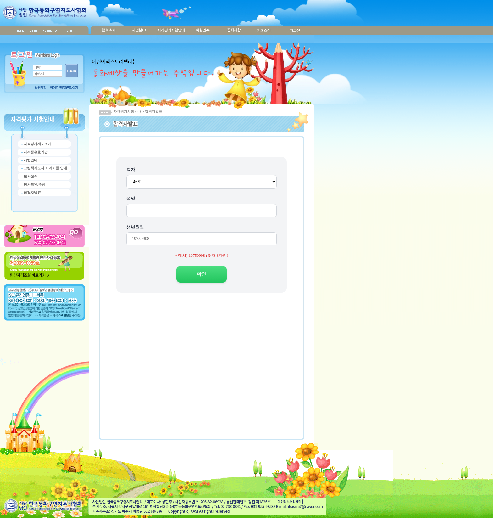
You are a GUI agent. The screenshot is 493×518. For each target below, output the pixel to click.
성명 (130, 198)
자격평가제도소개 (37, 144)
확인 (202, 274)
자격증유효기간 (36, 152)
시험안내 (30, 160)
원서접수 (30, 176)
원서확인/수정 (34, 184)
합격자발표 (32, 192)
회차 (130, 169)
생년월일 (135, 227)
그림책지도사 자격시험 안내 (45, 168)
